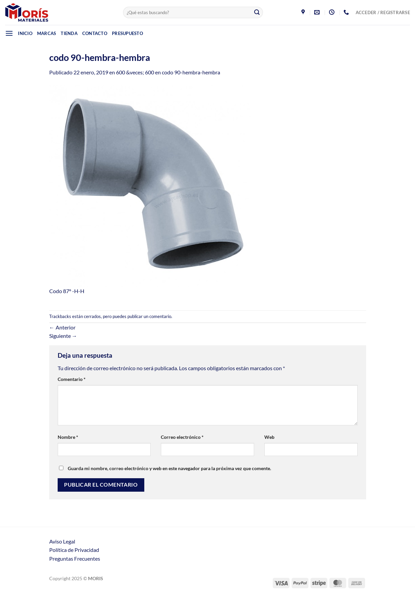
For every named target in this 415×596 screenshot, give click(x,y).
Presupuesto (127, 33)
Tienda (69, 33)
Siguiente (63, 335)
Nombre (68, 437)
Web (269, 437)
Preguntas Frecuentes (74, 558)
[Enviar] (257, 12)
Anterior (62, 327)
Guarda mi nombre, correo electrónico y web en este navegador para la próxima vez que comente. (169, 468)
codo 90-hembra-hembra (191, 72)
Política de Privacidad (74, 550)
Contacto (94, 33)
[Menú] (9, 33)
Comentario (72, 379)
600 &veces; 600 (135, 72)
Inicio (25, 33)
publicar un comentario (149, 316)
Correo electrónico (182, 437)
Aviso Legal (62, 541)
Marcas (46, 33)
